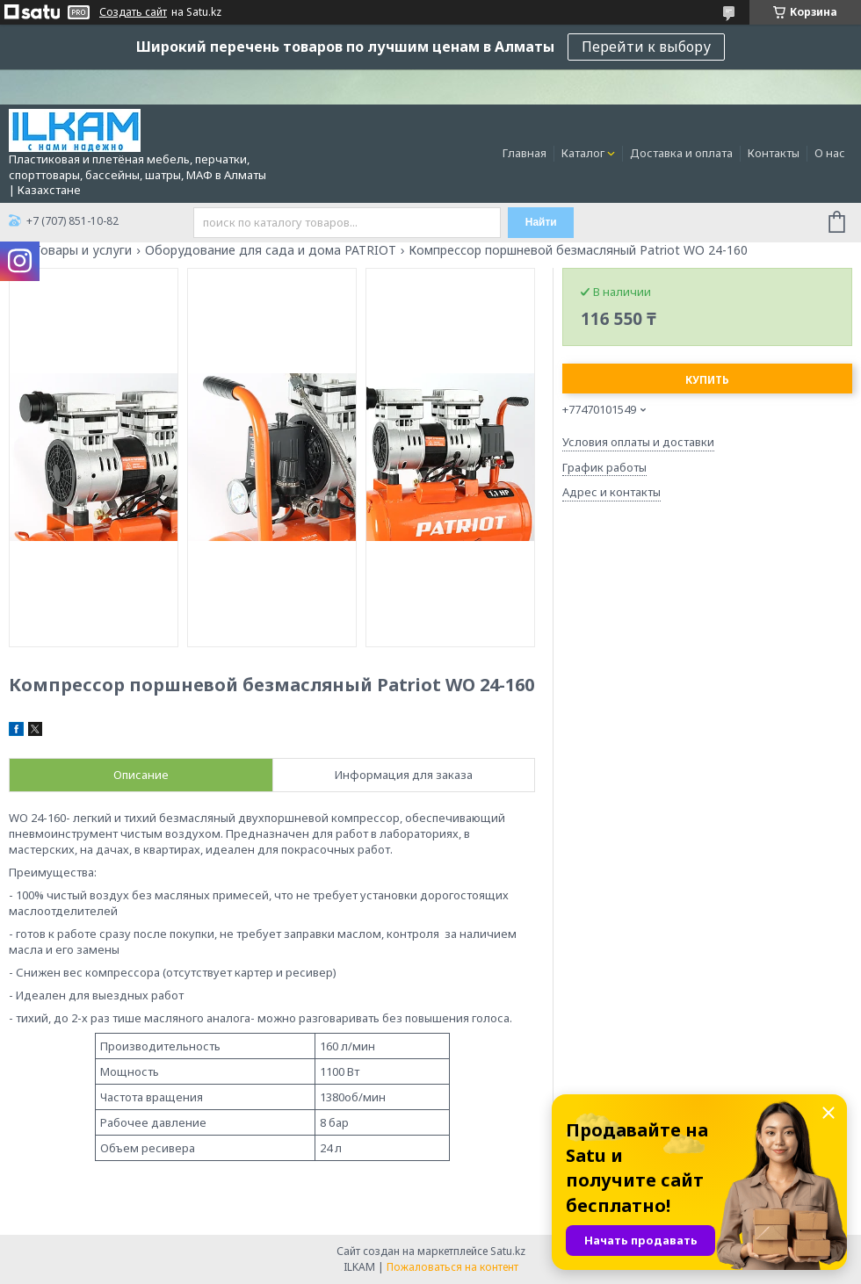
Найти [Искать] (541, 222)
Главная (524, 153)
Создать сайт (133, 12)
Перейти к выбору (646, 46)
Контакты (774, 153)
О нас (829, 153)
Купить (707, 379)
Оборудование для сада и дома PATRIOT (270, 250)
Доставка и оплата (681, 153)
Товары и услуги (82, 250)
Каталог (582, 153)
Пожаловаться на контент (452, 1266)
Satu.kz (507, 1251)
